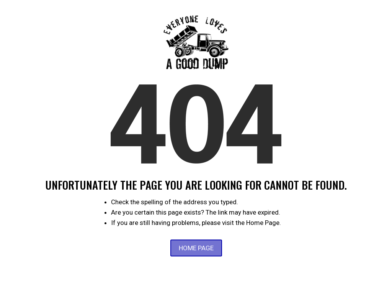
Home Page (196, 248)
